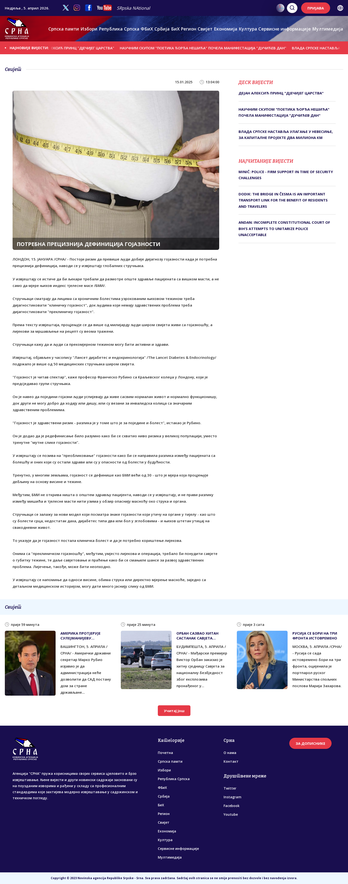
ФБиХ (147, 29)
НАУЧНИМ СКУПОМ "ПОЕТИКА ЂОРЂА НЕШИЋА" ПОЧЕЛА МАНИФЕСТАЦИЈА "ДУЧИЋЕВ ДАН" (207, 47)
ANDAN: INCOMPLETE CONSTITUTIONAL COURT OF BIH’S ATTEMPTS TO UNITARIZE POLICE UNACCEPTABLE (284, 228)
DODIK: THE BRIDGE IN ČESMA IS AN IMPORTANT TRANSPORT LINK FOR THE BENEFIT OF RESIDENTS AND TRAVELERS (283, 200)
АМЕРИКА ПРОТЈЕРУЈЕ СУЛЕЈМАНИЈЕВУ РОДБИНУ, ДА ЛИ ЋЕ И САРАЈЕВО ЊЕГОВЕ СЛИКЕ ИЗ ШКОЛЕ (84, 635)
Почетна (165, 752)
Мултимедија (327, 29)
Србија (162, 29)
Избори (88, 29)
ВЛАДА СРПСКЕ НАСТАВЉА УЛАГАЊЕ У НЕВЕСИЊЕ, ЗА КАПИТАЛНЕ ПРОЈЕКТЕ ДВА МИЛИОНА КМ (286, 134)
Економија (225, 29)
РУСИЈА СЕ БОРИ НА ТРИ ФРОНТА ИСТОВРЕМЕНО (314, 635)
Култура (248, 29)
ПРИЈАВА (315, 8)
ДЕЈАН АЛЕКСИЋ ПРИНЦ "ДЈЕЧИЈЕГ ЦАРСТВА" (79, 47)
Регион (188, 29)
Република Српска (119, 29)
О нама (230, 752)
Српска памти (63, 29)
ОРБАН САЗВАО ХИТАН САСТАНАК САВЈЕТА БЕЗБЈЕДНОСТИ (197, 635)
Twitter (230, 788)
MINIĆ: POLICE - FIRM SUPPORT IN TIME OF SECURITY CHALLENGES (286, 174)
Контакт (231, 761)
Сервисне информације (284, 29)
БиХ (175, 29)
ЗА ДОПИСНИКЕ (310, 743)
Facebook (231, 805)
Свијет (205, 29)
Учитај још (174, 710)
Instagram (232, 797)
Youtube (231, 814)
